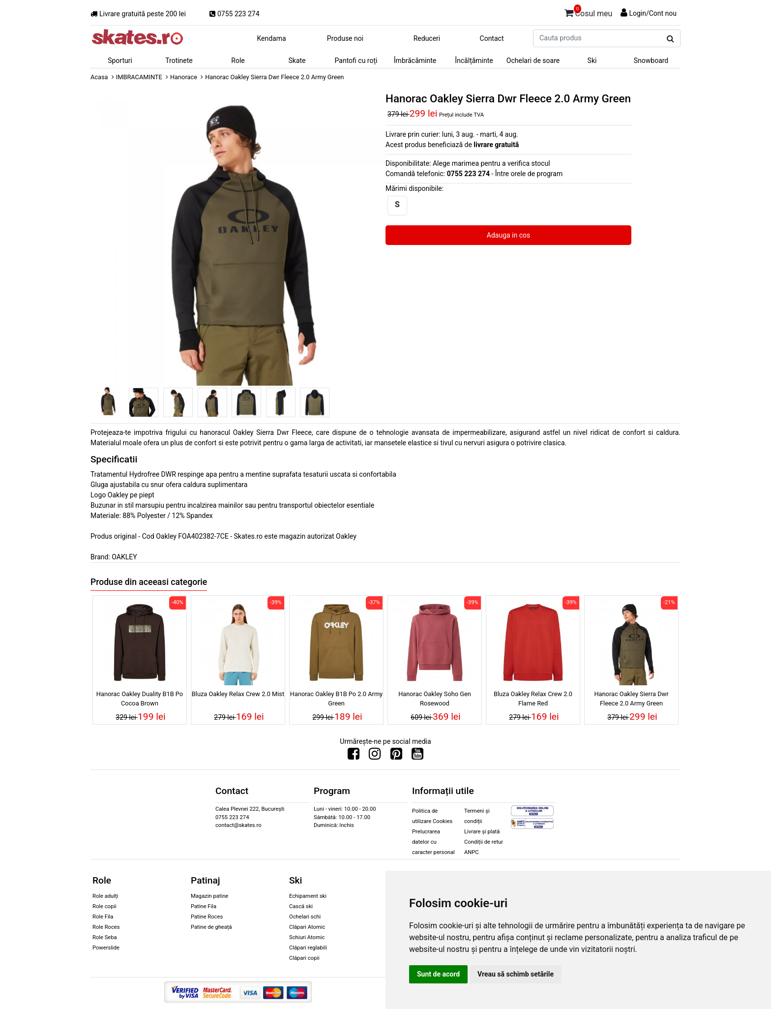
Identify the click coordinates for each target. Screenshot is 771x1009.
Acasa (99, 77)
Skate (296, 60)
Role (237, 60)
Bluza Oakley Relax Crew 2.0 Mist (238, 694)
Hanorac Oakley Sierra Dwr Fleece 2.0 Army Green (631, 698)
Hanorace (183, 77)
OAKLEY (124, 557)
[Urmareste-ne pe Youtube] (417, 756)
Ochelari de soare (533, 60)
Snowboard (651, 60)
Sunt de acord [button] (438, 974)
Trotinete (179, 60)
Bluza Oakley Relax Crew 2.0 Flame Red (533, 698)
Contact (492, 38)
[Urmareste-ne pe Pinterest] (396, 756)
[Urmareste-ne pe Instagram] (375, 756)
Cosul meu (588, 11)
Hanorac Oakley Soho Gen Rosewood (434, 698)
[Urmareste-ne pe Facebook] (353, 756)
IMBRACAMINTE (139, 77)
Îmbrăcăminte (415, 60)
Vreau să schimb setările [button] (515, 974)
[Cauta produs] (670, 39)
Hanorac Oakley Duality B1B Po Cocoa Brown (139, 698)
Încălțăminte (474, 60)
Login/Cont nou (653, 13)
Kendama (271, 38)
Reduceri (427, 38)
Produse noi (345, 38)
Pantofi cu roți (356, 60)
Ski (592, 60)
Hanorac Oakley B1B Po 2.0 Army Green (336, 698)
